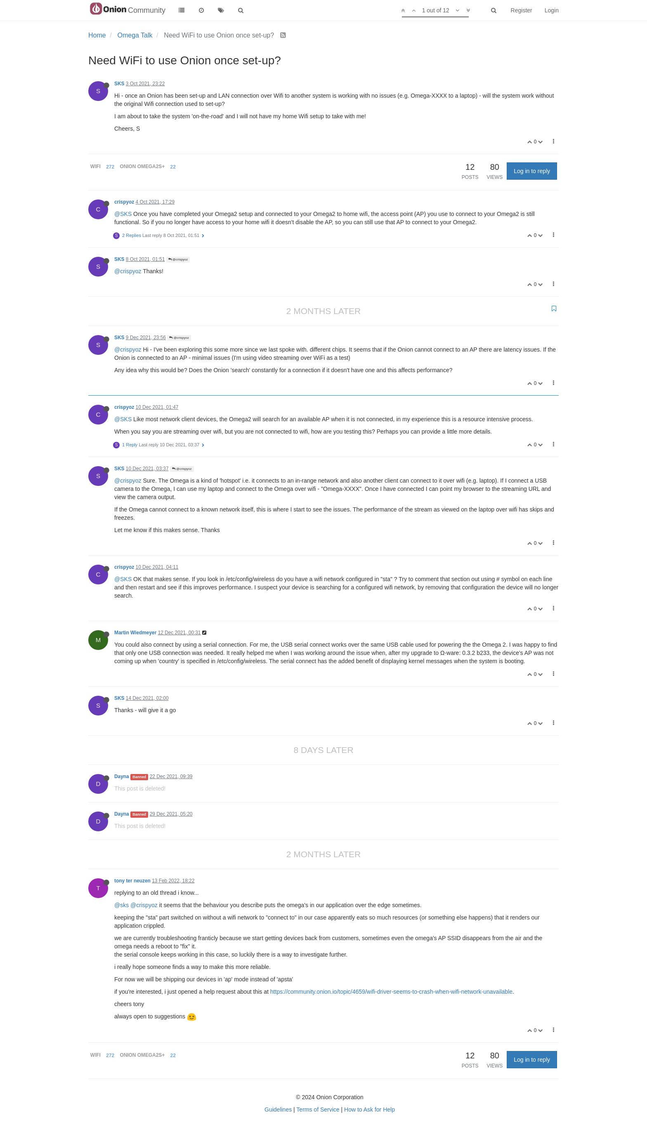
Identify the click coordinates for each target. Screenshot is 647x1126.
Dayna (121, 776)
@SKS (123, 214)
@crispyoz (178, 259)
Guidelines (278, 1109)
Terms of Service (317, 1109)
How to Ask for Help (369, 1109)
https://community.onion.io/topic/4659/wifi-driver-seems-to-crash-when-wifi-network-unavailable (391, 991)
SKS (119, 84)
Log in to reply (532, 171)
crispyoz (124, 202)
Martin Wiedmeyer (135, 633)
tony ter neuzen (132, 881)
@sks (121, 905)
